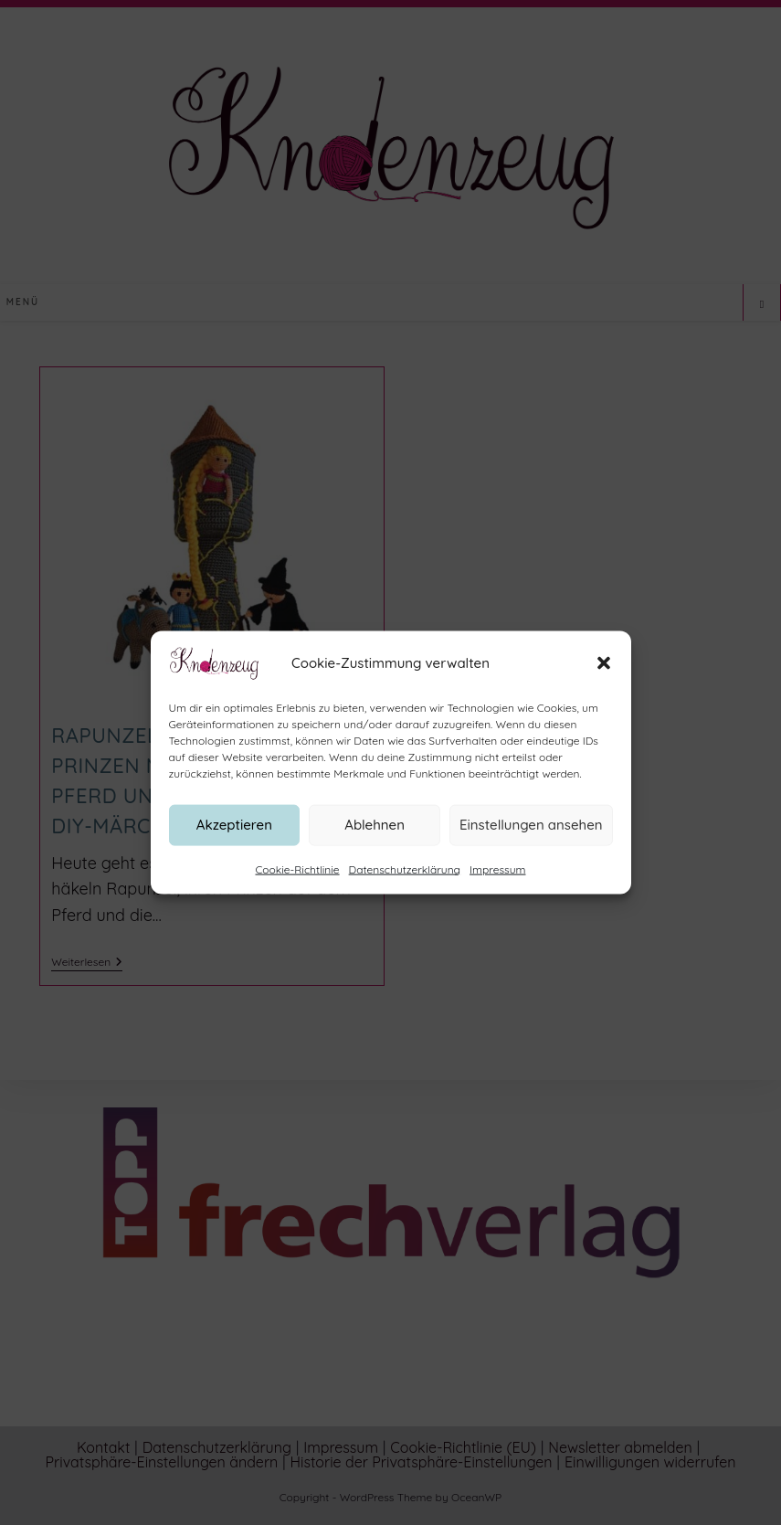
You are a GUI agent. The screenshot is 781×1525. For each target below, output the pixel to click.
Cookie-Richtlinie (298, 877)
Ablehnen (374, 833)
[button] (604, 671)
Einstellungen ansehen (531, 833)
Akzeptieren (234, 833)
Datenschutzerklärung (404, 877)
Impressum (497, 877)
